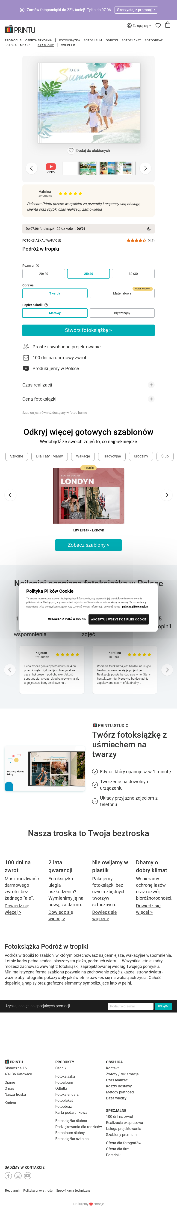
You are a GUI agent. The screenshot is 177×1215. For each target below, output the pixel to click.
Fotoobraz (154, 40)
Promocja (13, 40)
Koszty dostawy (119, 1086)
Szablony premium (121, 1134)
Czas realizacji (118, 1080)
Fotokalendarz (17, 45)
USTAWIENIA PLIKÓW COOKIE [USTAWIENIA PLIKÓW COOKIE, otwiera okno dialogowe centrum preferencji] (67, 618)
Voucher (68, 45)
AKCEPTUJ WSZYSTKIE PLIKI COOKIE (119, 619)
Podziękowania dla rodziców (78, 1127)
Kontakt (112, 1068)
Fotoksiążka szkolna (72, 1139)
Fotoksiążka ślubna (71, 1121)
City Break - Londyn (88, 530)
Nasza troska (15, 1094)
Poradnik (113, 1155)
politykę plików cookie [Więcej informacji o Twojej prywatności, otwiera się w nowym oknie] (135, 606)
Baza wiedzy (116, 1098)
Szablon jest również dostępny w (54, 412)
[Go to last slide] (10, 495)
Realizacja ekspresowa (124, 1122)
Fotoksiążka (69, 40)
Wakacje (53, 240)
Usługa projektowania (123, 1128)
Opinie (10, 1082)
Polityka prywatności (38, 1190)
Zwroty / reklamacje (122, 1074)
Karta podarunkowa (71, 1112)
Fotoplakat (131, 40)
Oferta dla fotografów (123, 1143)
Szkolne (16, 456)
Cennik (60, 1068)
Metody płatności (120, 1092)
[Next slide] (145, 168)
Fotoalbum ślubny (70, 1133)
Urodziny (141, 456)
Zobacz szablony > (88, 545)
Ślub (165, 456)
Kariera (10, 1103)
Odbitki (112, 40)
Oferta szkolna (38, 40)
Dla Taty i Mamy (49, 456)
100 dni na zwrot (119, 1116)
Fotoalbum (93, 40)
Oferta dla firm (118, 1149)
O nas (9, 1088)
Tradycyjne (112, 456)
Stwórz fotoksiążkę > (88, 330)
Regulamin (12, 1190)
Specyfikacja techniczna (73, 1190)
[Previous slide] (31, 168)
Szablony (46, 45)
